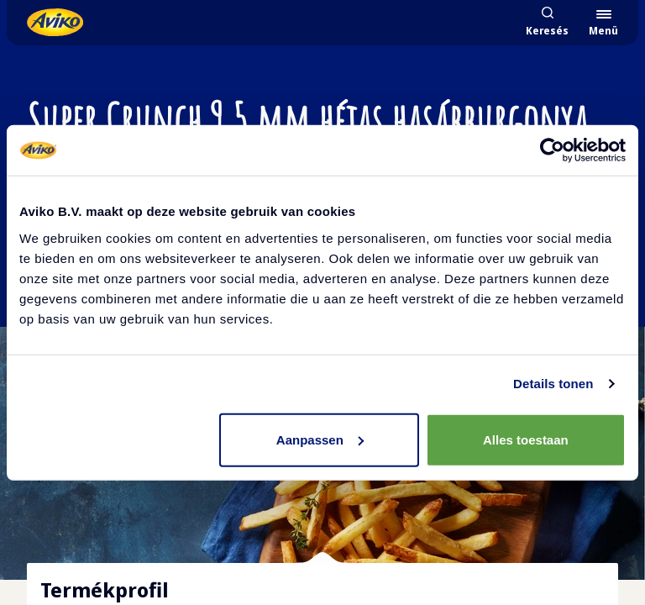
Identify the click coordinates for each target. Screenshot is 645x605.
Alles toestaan (526, 439)
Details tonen (553, 383)
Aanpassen (320, 439)
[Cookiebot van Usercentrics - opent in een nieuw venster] (552, 150)
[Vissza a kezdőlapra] (55, 22)
